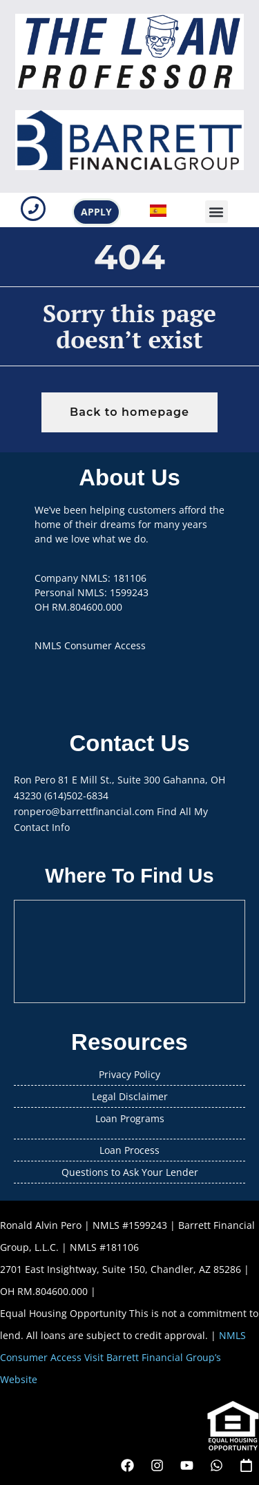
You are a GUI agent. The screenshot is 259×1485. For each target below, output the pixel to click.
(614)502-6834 (76, 795)
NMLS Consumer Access (90, 645)
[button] (216, 211)
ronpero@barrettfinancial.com (84, 811)
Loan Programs (129, 1118)
